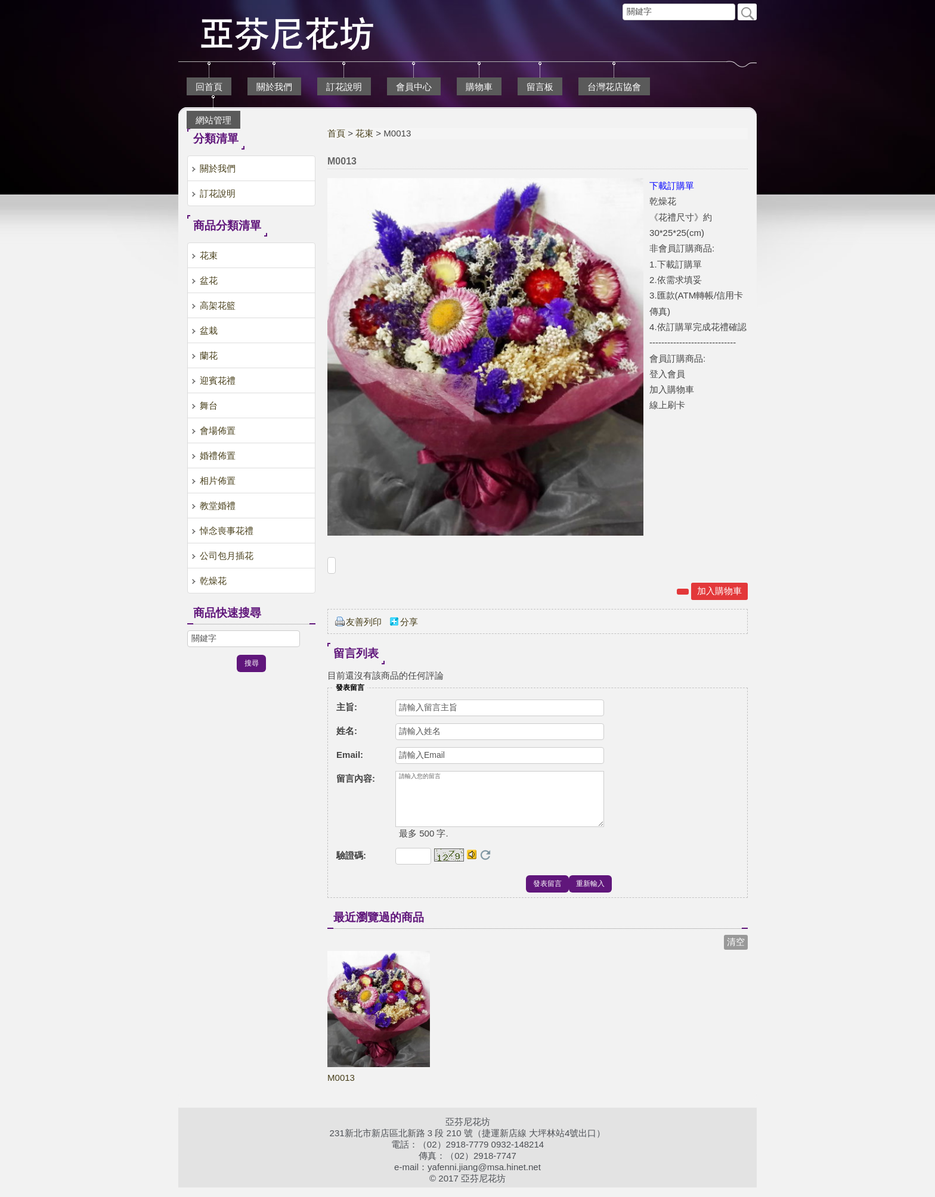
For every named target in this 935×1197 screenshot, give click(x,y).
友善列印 (364, 622)
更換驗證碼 (485, 864)
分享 (409, 622)
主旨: (346, 707)
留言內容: (355, 778)
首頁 (336, 133)
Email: (349, 755)
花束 (364, 133)
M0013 (341, 1087)
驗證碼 (351, 865)
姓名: (346, 731)
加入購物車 (719, 591)
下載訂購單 (671, 186)
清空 (736, 951)
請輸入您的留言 (499, 804)
